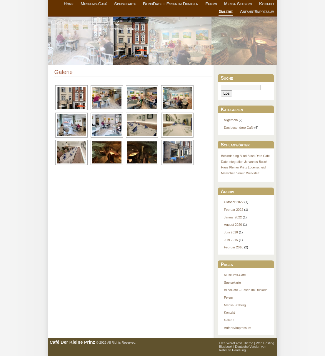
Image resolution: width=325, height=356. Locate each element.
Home (69, 3)
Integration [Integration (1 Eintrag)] (236, 161)
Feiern (211, 3)
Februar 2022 (233, 209)
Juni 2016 (231, 232)
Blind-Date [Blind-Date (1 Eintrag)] (255, 156)
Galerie (226, 11)
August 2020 (233, 224)
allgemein (231, 120)
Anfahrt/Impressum (257, 11)
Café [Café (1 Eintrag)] (266, 156)
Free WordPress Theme (236, 343)
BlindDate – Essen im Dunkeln (170, 3)
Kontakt (266, 3)
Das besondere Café (238, 127)
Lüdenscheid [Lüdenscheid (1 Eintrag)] (257, 167)
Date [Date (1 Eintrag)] (224, 161)
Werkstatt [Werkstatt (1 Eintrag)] (252, 173)
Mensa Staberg (238, 3)
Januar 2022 (233, 217)
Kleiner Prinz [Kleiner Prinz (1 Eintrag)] (238, 167)
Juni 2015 (231, 240)
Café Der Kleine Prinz (85, 22)
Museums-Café (94, 3)
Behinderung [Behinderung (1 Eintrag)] (230, 156)
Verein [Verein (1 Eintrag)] (240, 173)
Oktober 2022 (233, 202)
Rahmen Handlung (232, 350)
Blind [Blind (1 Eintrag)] (243, 156)
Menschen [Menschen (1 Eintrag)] (228, 173)
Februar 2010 (233, 247)
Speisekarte (125, 3)
